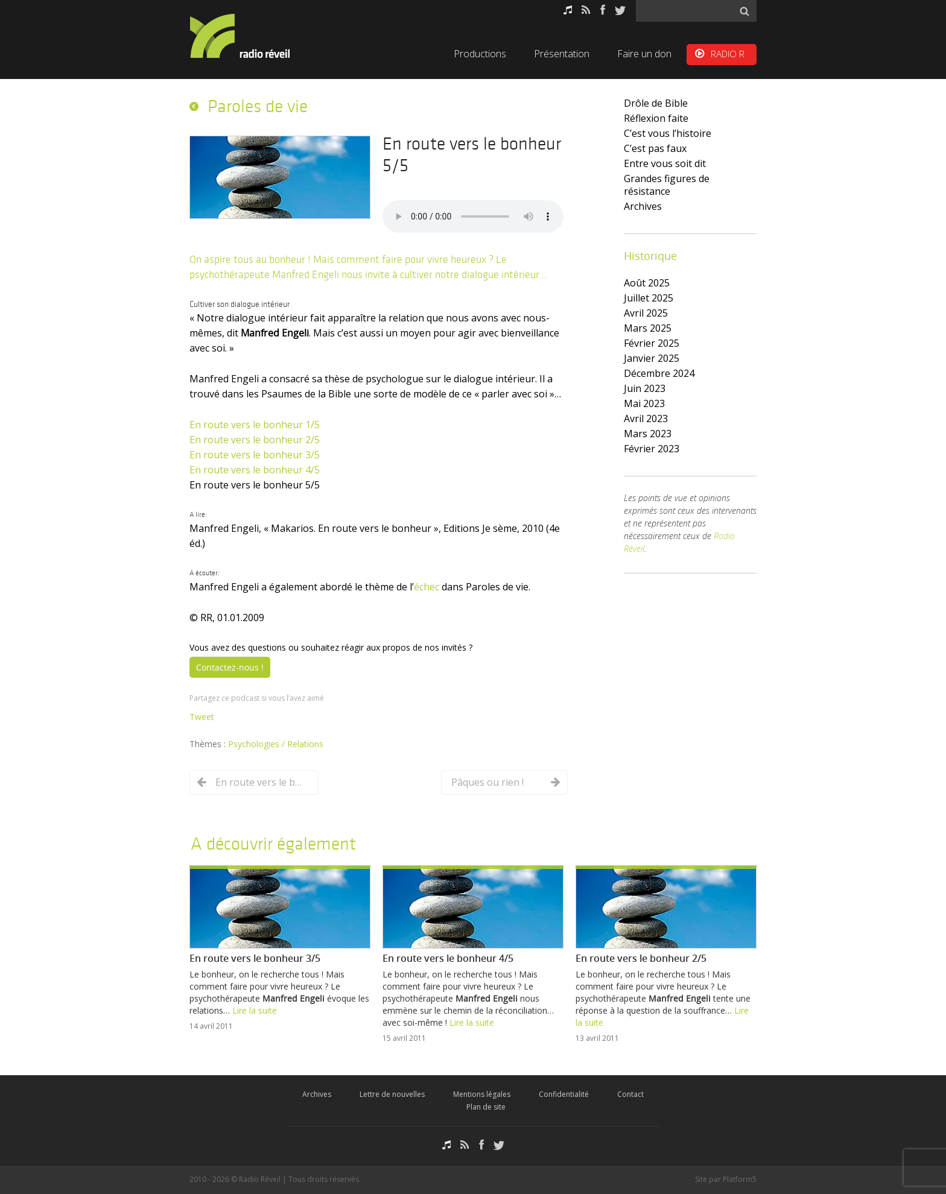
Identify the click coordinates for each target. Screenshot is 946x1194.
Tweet (201, 716)
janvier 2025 (651, 358)
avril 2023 (646, 418)
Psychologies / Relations (275, 744)
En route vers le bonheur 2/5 (254, 439)
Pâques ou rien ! (487, 782)
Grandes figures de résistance (667, 185)
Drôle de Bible (656, 103)
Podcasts (567, 10)
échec (426, 586)
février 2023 (651, 448)
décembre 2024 (659, 373)
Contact (630, 1094)
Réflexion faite (656, 118)
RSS (586, 10)
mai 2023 (644, 403)
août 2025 (647, 282)
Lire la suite (254, 1010)
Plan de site (486, 1107)
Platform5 (740, 1179)
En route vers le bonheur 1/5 (254, 424)
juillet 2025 (648, 298)
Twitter (620, 10)
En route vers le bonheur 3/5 (254, 454)
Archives (643, 206)
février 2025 (651, 343)
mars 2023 (647, 433)
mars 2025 (647, 328)
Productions (480, 53)
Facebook (602, 10)
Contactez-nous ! (230, 667)
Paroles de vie (258, 106)
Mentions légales (481, 1094)
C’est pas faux (655, 148)
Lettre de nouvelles (392, 1094)
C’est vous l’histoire (667, 133)
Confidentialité (564, 1094)
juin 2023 (644, 388)
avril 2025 (646, 313)
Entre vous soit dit (665, 163)
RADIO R (727, 54)
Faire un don (644, 53)
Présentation (561, 53)
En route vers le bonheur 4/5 (254, 469)
